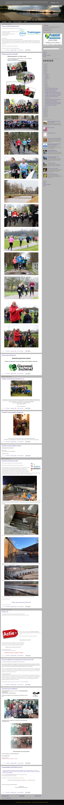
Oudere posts (38, 795)
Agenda (9, 21)
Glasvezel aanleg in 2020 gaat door (9, 355)
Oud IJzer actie (5, 611)
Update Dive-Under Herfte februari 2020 (10, 460)
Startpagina (4, 21)
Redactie (25, 21)
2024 (45, 67)
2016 (45, 112)
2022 (45, 70)
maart (46, 85)
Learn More (52, 2)
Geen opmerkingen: (20, 373)
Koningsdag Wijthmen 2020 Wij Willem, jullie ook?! (12, 767)
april (46, 84)
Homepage (21, 795)
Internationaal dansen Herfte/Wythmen (9, 688)
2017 (45, 111)
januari (46, 106)
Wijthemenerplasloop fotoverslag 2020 (9, 54)
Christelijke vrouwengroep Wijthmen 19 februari (11, 445)
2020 (45, 73)
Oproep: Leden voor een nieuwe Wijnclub (54, 138)
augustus (46, 78)
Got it (57, 2)
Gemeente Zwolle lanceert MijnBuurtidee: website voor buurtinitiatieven (54, 144)
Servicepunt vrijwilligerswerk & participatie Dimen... (53, 99)
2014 (45, 115)
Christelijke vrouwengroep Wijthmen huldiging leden (12, 412)
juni (46, 81)
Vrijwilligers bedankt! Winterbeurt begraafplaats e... (53, 92)
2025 (45, 66)
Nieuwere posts (5, 795)
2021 (45, 71)
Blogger (47, 802)
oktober (46, 75)
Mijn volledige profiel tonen (47, 30)
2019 (45, 108)
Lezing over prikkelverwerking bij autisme (10, 26)
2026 (45, 64)
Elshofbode (46, 25)
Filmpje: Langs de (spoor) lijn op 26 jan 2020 (21, 602)
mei (46, 82)
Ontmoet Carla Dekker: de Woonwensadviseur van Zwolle (52, 151)
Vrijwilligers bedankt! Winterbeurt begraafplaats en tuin (13, 378)
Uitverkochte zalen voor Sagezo (53, 168)
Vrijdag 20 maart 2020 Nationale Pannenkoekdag (53, 103)
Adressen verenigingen (17, 21)
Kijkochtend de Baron (51, 127)
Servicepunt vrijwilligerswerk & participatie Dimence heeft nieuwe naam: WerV (18, 659)
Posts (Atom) (9, 798)
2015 (45, 114)
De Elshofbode (6, 5)
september (47, 77)
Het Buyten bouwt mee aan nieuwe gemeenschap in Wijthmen (53, 157)
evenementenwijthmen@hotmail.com (11, 774)
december (47, 74)
